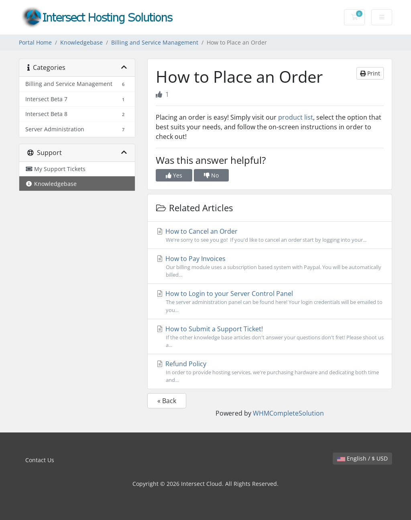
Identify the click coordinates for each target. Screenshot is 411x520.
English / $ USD (362, 458)
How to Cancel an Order (270, 235)
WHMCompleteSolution (288, 413)
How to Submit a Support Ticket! (270, 336)
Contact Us (39, 460)
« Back (166, 400)
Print (370, 73)
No (211, 175)
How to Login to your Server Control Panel (270, 301)
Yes (174, 175)
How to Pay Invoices (270, 266)
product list (295, 117)
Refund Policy (270, 371)
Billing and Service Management (154, 42)
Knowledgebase (81, 42)
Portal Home (35, 42)
